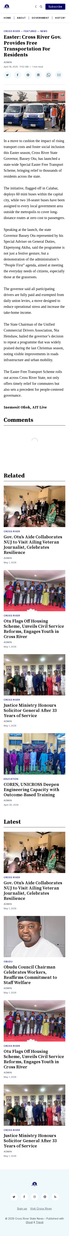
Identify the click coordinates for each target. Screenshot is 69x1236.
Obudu (8, 961)
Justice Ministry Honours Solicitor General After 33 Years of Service (30, 711)
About (21, 17)
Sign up (22, 1208)
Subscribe (55, 6)
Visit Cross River (41, 1208)
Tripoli (39, 1222)
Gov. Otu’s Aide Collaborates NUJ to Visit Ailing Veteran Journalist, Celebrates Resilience (33, 544)
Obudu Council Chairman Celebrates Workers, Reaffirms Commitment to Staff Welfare (30, 975)
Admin (8, 62)
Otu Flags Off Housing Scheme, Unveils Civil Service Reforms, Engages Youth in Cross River (34, 629)
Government (40, 17)
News (43, 31)
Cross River (12, 31)
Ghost (29, 1222)
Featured (30, 31)
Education (11, 779)
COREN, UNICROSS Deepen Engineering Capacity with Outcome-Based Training (31, 790)
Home (7, 17)
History (60, 17)
